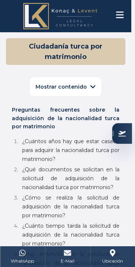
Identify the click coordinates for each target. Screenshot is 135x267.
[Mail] (67, 256)
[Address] (112, 256)
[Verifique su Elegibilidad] (122, 133)
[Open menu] (119, 14)
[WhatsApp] (22, 256)
